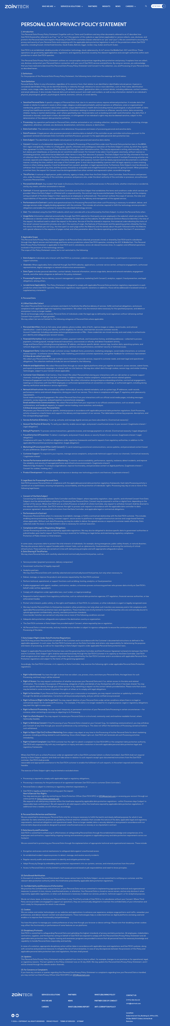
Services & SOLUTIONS (51, 994)
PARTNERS (72, 994)
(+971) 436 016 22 (133, 1000)
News (117, 6)
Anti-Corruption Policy (105, 1007)
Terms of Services (67, 1021)
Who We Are (47, 6)
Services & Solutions (71, 6)
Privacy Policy (52, 1021)
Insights (106, 6)
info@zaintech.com (133, 1003)
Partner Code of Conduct (106, 1000)
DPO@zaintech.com (107, 796)
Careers (129, 6)
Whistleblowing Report (78, 1007)
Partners (92, 6)
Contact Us (131, 995)
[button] (158, 6)
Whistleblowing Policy (105, 994)
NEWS (70, 1000)
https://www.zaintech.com (48, 799)
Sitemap (80, 1021)
